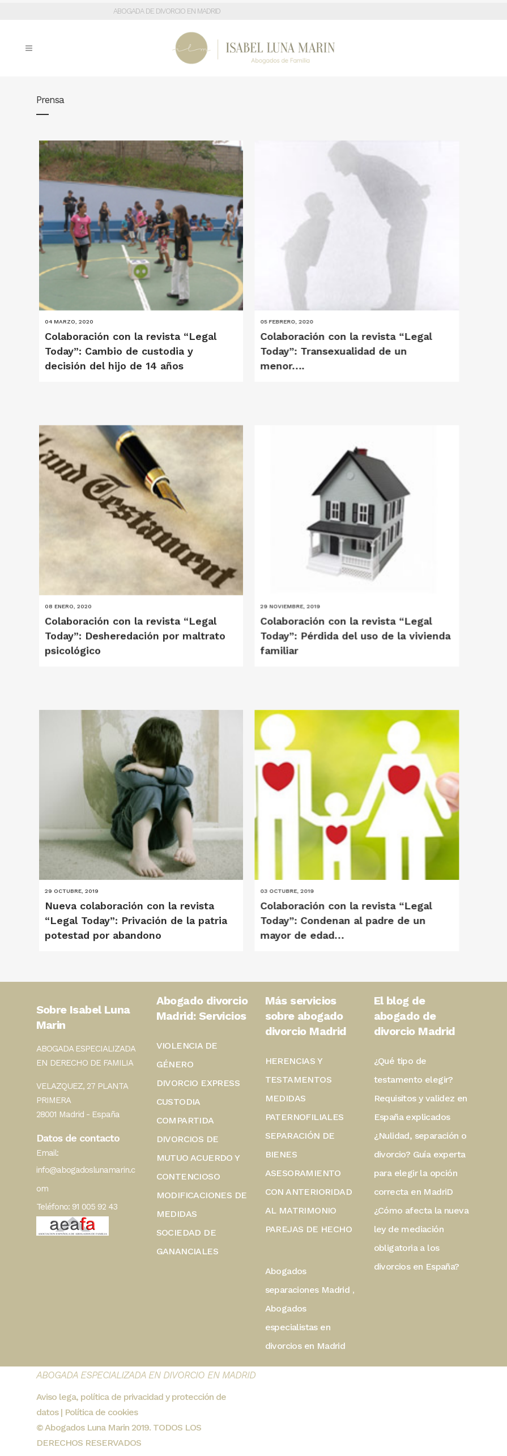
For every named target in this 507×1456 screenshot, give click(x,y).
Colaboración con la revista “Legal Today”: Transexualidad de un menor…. (340, 351)
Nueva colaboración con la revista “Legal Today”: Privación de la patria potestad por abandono (136, 906)
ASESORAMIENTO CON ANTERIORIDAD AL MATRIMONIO (308, 1192)
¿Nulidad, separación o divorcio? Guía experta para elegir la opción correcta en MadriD (420, 1163)
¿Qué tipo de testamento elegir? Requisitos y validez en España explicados (420, 1088)
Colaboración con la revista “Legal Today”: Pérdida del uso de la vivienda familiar (349, 628)
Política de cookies (101, 1412)
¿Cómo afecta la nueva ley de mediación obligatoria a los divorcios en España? (421, 1238)
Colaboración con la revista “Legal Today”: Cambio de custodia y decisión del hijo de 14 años (130, 351)
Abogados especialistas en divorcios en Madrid (305, 1327)
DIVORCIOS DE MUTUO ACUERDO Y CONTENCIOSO (198, 1158)
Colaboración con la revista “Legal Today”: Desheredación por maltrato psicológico (135, 628)
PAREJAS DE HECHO (308, 1229)
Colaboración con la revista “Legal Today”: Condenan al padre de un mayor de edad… (340, 906)
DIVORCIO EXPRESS (198, 1083)
